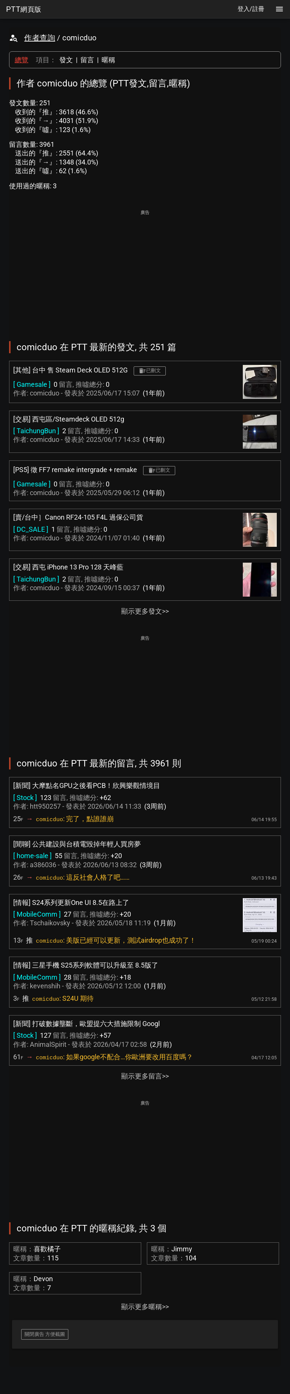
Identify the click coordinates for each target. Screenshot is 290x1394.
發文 (66, 60)
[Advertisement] (145, 270)
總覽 (21, 60)
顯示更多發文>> (145, 611)
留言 (87, 60)
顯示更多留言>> (145, 1076)
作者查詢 (39, 37)
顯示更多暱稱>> (145, 1307)
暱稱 (108, 60)
